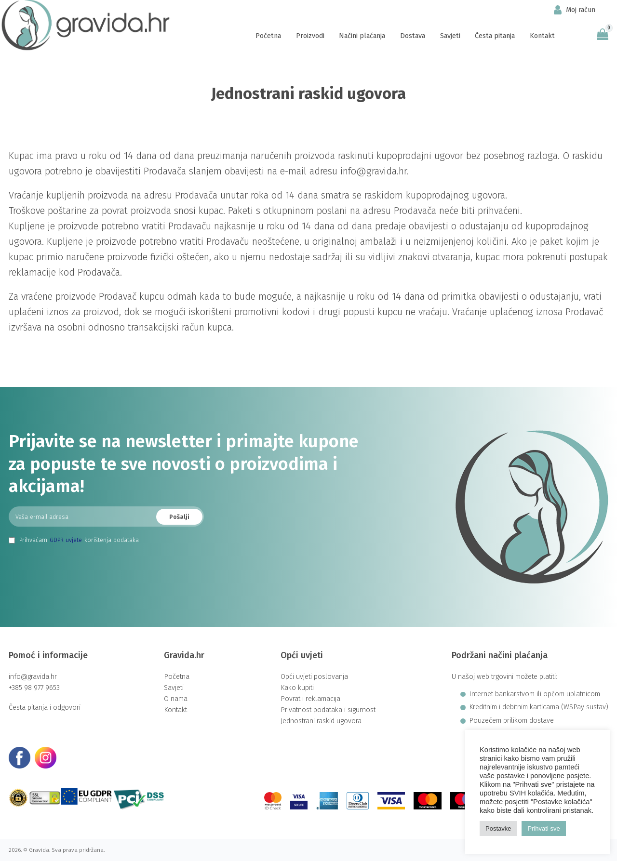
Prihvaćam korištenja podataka (74, 540)
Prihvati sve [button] (543, 828)
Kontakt (542, 36)
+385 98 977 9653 (34, 688)
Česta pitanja (495, 36)
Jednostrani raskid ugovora (321, 721)
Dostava (412, 36)
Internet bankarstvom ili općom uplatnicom (534, 694)
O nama (176, 699)
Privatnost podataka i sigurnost (328, 710)
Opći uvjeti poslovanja (314, 677)
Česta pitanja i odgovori (44, 707)
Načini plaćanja (362, 36)
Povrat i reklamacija (310, 699)
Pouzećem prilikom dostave (511, 720)
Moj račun (574, 9)
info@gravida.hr (33, 677)
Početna (268, 36)
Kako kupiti (297, 688)
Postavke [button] (498, 828)
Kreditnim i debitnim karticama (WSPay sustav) (538, 707)
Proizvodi (310, 36)
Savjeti (450, 36)
